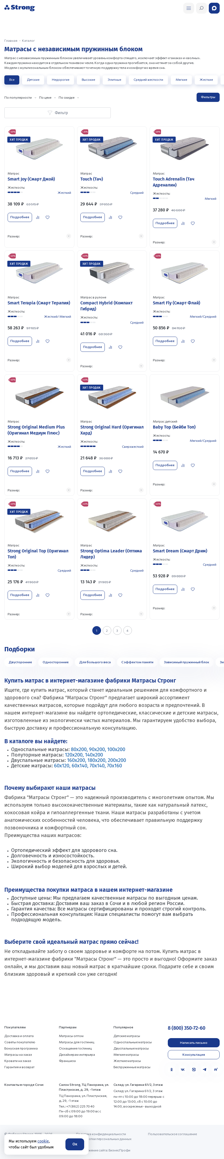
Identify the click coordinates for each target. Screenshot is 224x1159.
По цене (45, 97)
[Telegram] (205, 1069)
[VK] (183, 1069)
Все (11, 79)
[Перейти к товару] (39, 187)
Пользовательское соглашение (172, 1134)
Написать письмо (193, 1042)
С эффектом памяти (137, 662)
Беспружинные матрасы (131, 1067)
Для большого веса (95, 662)
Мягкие (181, 79)
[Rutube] (216, 1069)
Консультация (193, 1054)
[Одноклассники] (171, 1069)
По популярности (18, 97)
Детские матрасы (126, 1036)
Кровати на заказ (17, 1061)
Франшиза (67, 1061)
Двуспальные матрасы (131, 1048)
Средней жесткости (148, 79)
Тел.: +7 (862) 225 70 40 (76, 1106)
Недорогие (60, 79)
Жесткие (206, 79)
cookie (43, 1141)
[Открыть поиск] (188, 8)
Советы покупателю (19, 1042)
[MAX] (194, 1069)
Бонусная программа (21, 1048)
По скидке (66, 97)
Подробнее (19, 217)
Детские (33, 79)
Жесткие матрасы (127, 1061)
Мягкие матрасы (126, 1054)
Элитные (114, 79)
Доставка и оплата (19, 1036)
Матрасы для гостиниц (76, 1042)
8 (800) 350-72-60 (186, 1028)
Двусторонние (20, 662)
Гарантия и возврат (19, 1067)
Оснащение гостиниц (75, 1048)
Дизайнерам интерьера (77, 1054)
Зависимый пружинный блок (186, 662)
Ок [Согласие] (74, 1144)
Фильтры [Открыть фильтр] (208, 97)
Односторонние (56, 662)
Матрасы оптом (71, 1036)
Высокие (88, 79)
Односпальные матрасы (132, 1042)
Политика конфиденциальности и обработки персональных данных (103, 1136)
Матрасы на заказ (18, 1054)
